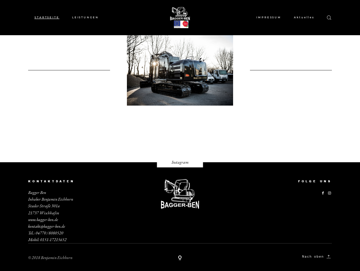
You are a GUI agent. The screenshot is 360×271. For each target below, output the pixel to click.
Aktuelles (304, 17)
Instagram (180, 162)
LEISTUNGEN (85, 17)
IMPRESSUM (268, 17)
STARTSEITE (46, 17)
